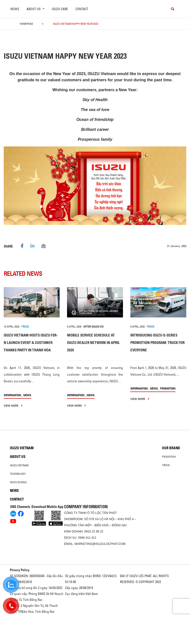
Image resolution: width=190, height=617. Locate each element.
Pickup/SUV (169, 456)
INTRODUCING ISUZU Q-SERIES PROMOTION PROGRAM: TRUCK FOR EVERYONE (157, 342)
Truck (166, 465)
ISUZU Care (60, 9)
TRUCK (25, 326)
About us (17, 456)
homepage (26, 24)
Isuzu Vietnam (22, 448)
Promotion (167, 388)
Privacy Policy (19, 570)
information (12, 395)
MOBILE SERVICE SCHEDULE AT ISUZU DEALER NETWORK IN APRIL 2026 (93, 342)
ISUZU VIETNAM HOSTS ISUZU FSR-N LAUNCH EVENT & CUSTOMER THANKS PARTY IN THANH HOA (31, 342)
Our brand (171, 448)
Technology (18, 474)
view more (13, 405)
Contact (81, 9)
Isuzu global (18, 482)
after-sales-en (93, 326)
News (14, 9)
